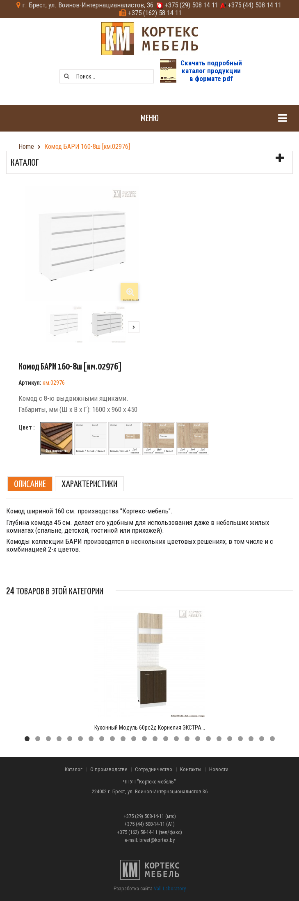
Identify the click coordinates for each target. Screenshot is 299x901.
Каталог (73, 769)
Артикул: (29, 382)
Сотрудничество (153, 769)
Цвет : (27, 427)
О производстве (108, 769)
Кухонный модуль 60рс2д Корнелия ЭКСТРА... (149, 727)
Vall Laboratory (170, 888)
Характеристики (89, 483)
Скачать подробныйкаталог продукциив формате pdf (211, 70)
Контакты (190, 769)
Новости (218, 769)
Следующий (133, 327)
